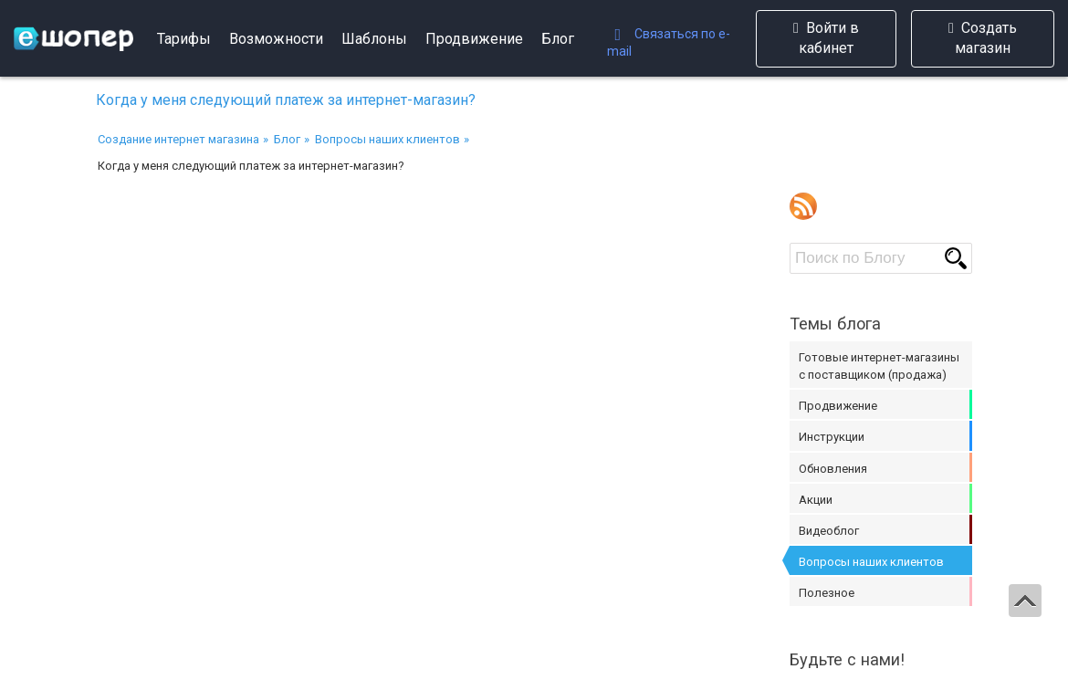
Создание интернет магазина (178, 139)
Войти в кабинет (826, 38)
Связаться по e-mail (668, 42)
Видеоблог (829, 531)
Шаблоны (374, 38)
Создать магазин (982, 38)
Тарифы (184, 38)
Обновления (833, 469)
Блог (557, 38)
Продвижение (474, 38)
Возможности (276, 38)
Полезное (826, 593)
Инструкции (831, 437)
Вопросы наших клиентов (387, 139)
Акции (815, 500)
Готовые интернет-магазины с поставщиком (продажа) (879, 366)
